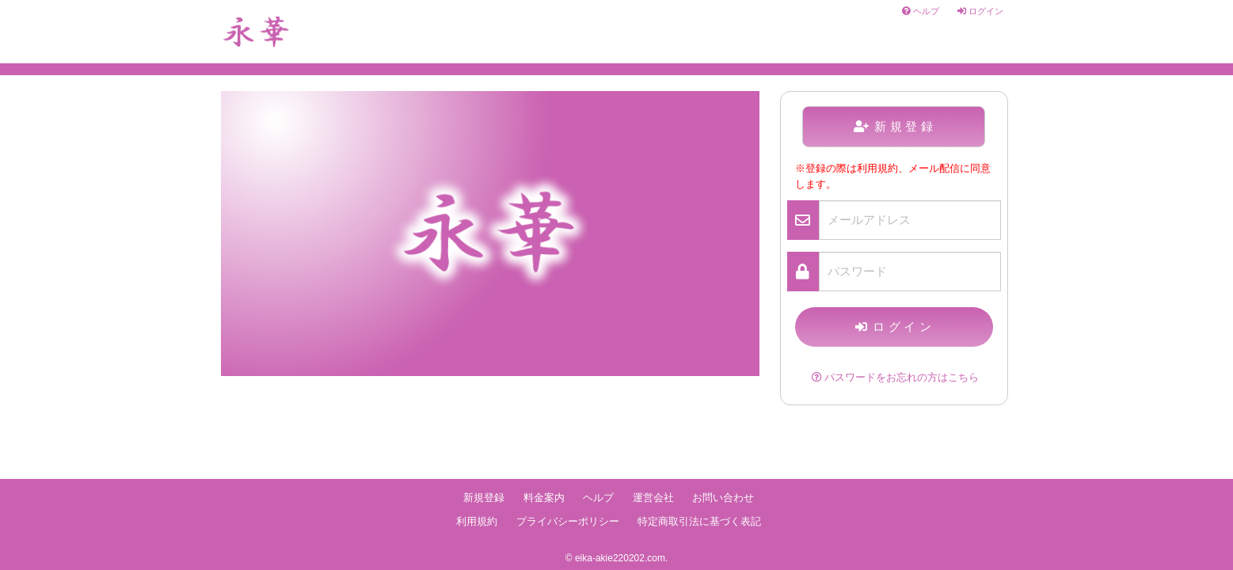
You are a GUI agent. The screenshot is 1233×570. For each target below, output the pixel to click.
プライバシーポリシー (567, 521)
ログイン (980, 11)
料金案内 (544, 498)
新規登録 (895, 126)
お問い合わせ (723, 498)
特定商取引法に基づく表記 (699, 521)
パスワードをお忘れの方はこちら (895, 377)
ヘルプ (920, 11)
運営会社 (653, 498)
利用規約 (476, 521)
